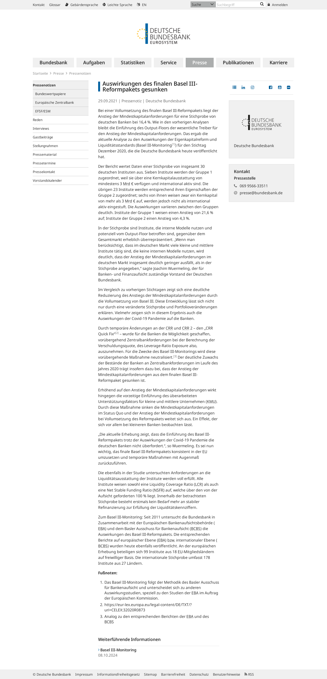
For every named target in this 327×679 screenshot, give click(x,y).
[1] (173, 144)
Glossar (55, 4)
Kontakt (39, 4)
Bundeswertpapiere (50, 93)
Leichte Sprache (117, 4)
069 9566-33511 (254, 185)
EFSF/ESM (42, 111)
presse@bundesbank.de (261, 192)
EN (141, 4)
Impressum (84, 674)
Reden (37, 119)
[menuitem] (53, 62)
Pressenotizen (80, 73)
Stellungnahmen (45, 145)
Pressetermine (44, 163)
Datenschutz (199, 674)
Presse (58, 73)
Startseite (40, 73)
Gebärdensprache (81, 4)
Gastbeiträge (43, 137)
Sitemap (150, 674)
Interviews (41, 128)
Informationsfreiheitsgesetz (118, 674)
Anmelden (278, 4)
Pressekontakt (44, 171)
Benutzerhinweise (226, 674)
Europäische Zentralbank (54, 102)
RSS (249, 674)
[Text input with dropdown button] (241, 4)
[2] (117, 333)
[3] (175, 356)
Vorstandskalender (47, 180)
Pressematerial (44, 154)
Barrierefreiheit (173, 674)
